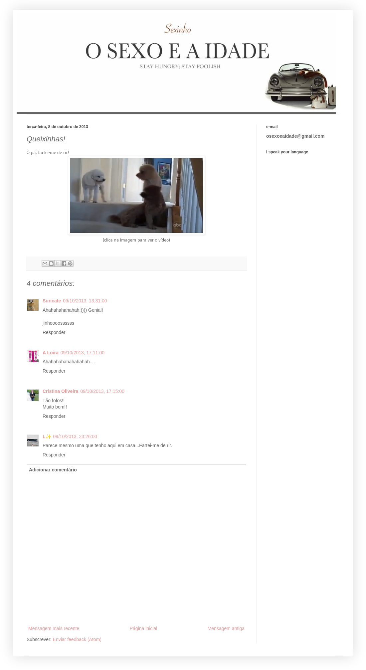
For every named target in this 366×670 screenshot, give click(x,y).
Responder (54, 332)
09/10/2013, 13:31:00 (85, 300)
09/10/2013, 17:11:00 (82, 352)
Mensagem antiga (226, 628)
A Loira (51, 352)
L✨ (47, 436)
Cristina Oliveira (60, 391)
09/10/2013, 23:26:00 (75, 436)
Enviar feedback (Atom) (77, 639)
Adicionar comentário (53, 469)
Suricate (52, 300)
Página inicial (143, 628)
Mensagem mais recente (53, 628)
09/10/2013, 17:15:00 (102, 391)
